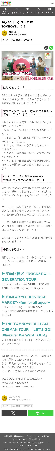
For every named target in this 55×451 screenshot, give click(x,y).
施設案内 (45, 436)
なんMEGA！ (23, 34)
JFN (48, 442)
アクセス (16, 439)
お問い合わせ (38, 442)
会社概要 (8, 436)
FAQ (25, 439)
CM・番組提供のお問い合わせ (17, 442)
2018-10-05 (14, 32)
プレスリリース (32, 436)
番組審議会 (19, 436)
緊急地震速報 (35, 439)
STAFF (12, 34)
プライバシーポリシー (27, 446)
